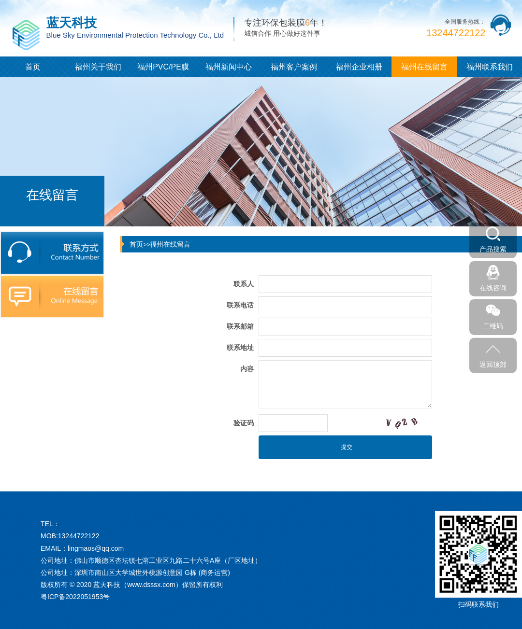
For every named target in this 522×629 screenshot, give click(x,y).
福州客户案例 (294, 67)
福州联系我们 (489, 67)
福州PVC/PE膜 (163, 67)
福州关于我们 (98, 67)
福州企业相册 (359, 67)
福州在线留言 (424, 67)
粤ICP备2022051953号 (75, 597)
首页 (33, 67)
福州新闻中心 (228, 67)
